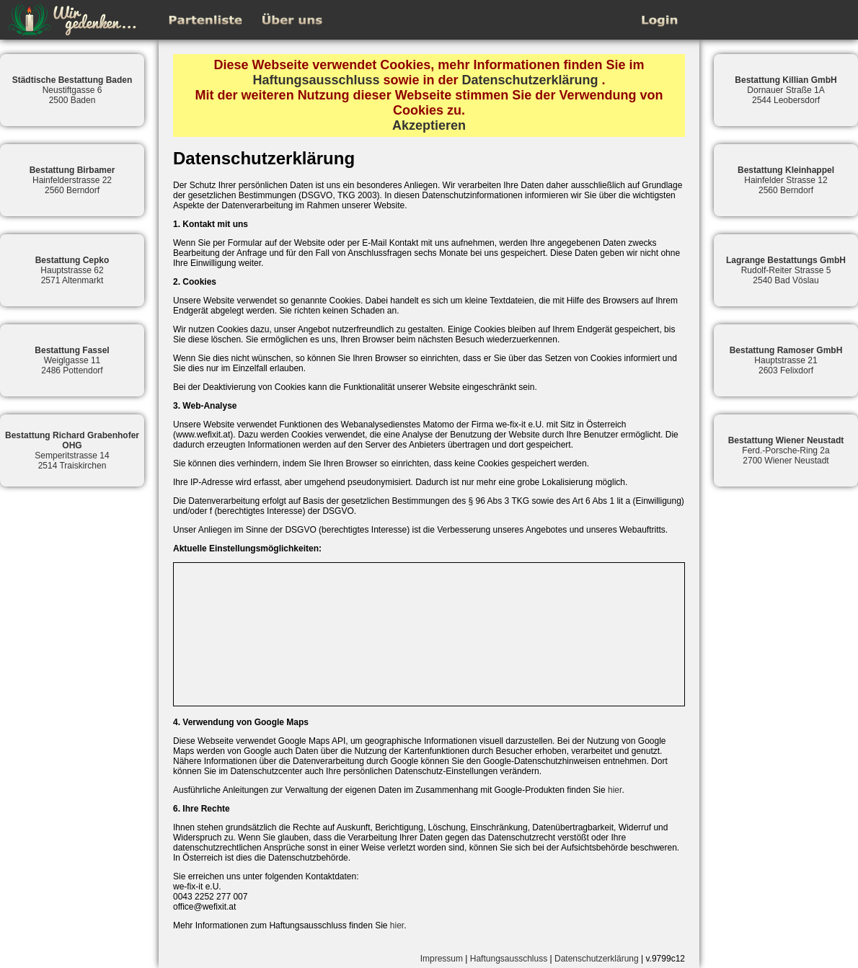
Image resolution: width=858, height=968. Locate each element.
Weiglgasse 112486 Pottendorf (72, 360)
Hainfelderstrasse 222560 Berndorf (72, 180)
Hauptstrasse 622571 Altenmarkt (72, 270)
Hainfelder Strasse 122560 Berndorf (786, 180)
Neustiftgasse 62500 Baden (72, 90)
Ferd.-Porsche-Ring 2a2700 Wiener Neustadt (786, 450)
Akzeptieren (429, 125)
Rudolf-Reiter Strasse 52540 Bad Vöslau (786, 270)
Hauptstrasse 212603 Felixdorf (786, 360)
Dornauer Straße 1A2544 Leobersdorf (785, 90)
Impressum (441, 959)
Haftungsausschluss (315, 80)
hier (615, 790)
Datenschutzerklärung (530, 80)
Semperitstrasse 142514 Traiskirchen (72, 450)
